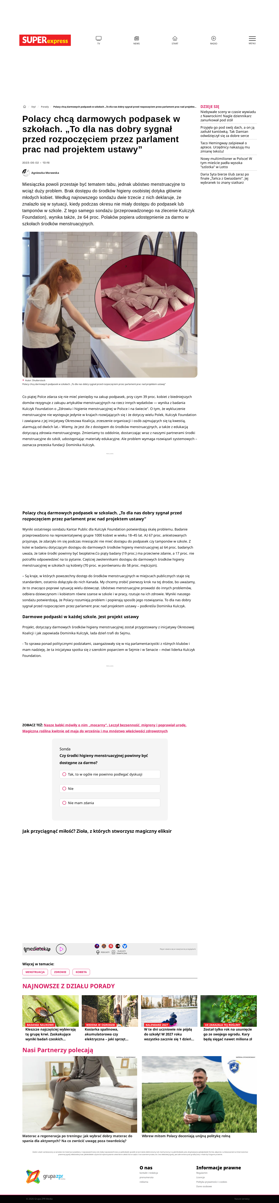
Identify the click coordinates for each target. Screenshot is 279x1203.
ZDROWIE (60, 972)
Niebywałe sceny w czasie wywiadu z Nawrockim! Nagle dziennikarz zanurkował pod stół (228, 116)
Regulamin (201, 1172)
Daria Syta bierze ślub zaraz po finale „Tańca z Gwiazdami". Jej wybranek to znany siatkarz (224, 178)
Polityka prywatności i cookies (211, 1181)
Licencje (200, 1177)
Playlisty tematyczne (119, 952)
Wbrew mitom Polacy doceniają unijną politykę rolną (186, 1136)
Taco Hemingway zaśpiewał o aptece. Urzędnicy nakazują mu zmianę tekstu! (225, 147)
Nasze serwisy (243, 1199)
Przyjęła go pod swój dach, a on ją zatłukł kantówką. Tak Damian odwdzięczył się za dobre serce (227, 131)
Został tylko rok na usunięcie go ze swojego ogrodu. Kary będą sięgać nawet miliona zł (228, 1034)
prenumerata (146, 1177)
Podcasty (103, 952)
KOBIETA (81, 972)
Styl (33, 106)
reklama (144, 1181)
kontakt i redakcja (149, 1172)
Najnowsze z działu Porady (68, 986)
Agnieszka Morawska (45, 173)
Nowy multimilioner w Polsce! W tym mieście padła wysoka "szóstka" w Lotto (226, 162)
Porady (45, 106)
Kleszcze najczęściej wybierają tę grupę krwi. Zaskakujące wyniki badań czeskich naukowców (50, 1034)
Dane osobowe (204, 1186)
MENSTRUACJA (35, 972)
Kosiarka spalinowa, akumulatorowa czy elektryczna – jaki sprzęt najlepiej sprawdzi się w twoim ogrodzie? (110, 1034)
